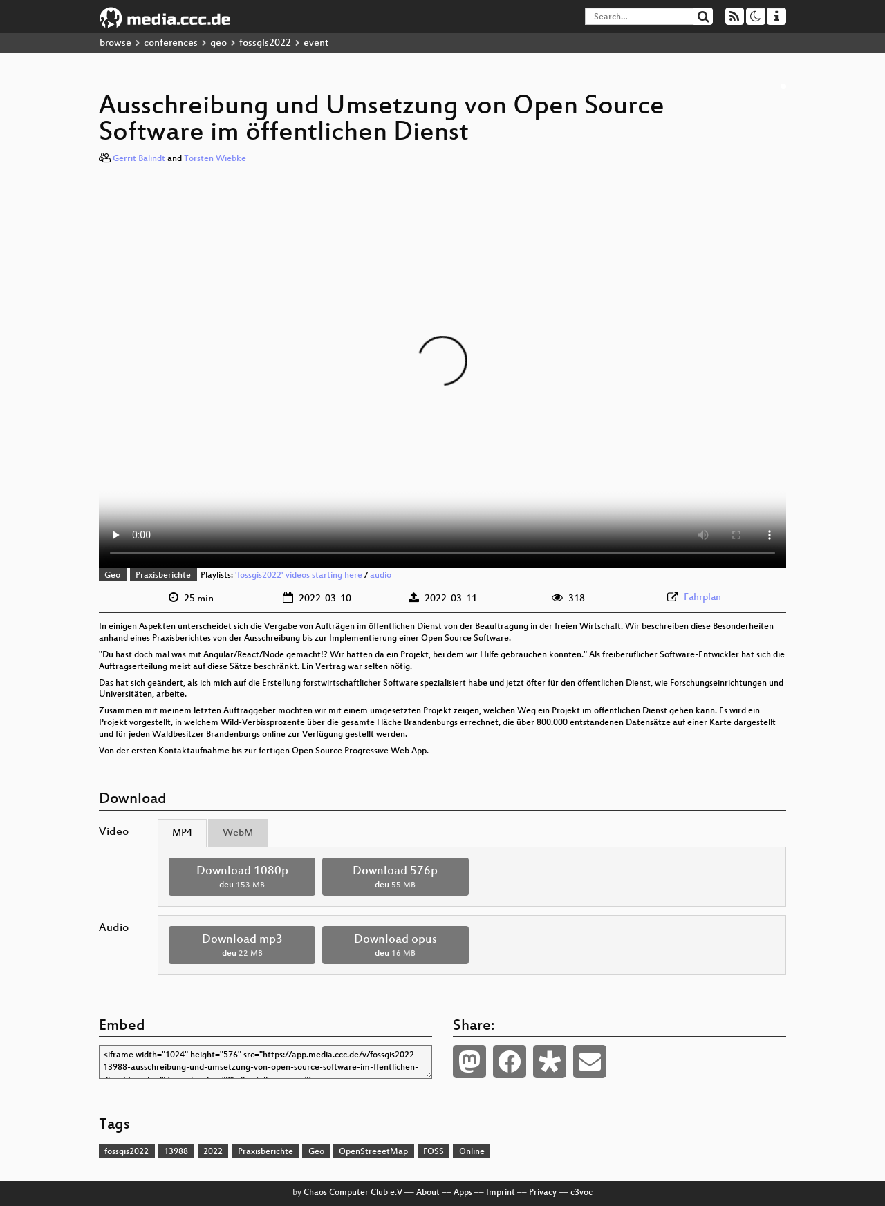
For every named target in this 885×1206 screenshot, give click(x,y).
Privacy (543, 1193)
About (428, 1193)
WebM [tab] (238, 833)
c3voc (581, 1193)
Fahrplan (702, 597)
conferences (171, 43)
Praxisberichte (163, 576)
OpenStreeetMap (373, 1152)
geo (218, 43)
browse (115, 43)
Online (472, 1152)
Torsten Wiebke (215, 159)
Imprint (500, 1193)
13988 (176, 1152)
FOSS (433, 1152)
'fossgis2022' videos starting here (298, 576)
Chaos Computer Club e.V (353, 1193)
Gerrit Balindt (139, 159)
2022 (213, 1152)
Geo (112, 576)
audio (380, 576)
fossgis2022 (265, 43)
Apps (463, 1193)
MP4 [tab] (182, 833)
